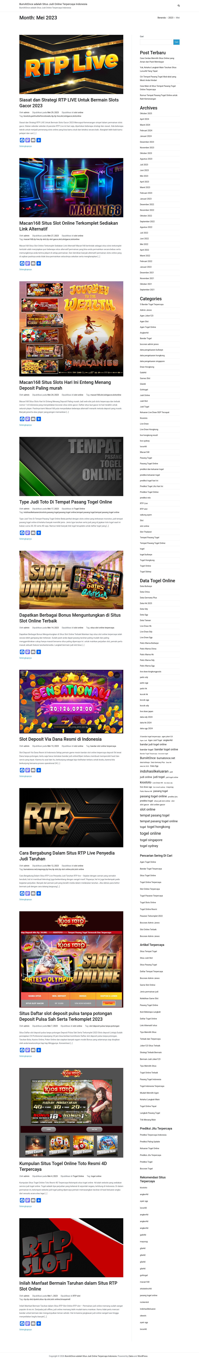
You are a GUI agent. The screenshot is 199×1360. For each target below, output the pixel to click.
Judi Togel (144, 407)
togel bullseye (146, 554)
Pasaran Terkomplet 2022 (151, 916)
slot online (78, 112)
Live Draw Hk (145, 626)
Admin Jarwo (146, 310)
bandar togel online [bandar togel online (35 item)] (166, 749)
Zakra (131, 1356)
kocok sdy (144, 706)
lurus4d (143, 446)
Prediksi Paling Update (150, 1142)
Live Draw (144, 424)
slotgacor (68, 116)
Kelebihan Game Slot (149, 998)
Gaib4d (143, 372)
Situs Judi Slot (146, 958)
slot (62, 116)
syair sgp (144, 1201)
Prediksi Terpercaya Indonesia (153, 1135)
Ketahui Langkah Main (150, 1099)
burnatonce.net (30, 869)
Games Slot (145, 378)
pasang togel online (67, 512)
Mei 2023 (144, 176)
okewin (143, 1316)
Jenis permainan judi (149, 992)
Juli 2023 (144, 165)
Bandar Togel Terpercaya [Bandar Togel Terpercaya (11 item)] (148, 754)
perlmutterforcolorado (41, 116)
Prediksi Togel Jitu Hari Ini (151, 486)
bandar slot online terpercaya (103, 746)
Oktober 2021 (146, 284)
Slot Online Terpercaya (150, 889)
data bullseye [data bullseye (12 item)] (145, 762)
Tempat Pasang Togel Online (152, 543)
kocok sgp (144, 700)
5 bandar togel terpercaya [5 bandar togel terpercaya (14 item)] (150, 736)
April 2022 (144, 250)
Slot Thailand (145, 532)
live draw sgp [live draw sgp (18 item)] (146, 787)
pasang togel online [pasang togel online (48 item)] (153, 796)
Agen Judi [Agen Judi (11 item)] (143, 740)
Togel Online (79, 509)
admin (26, 112)
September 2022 (147, 221)
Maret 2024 (145, 125)
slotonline (77, 116)
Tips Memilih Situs (148, 1032)
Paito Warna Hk (147, 654)
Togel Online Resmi (148, 909)
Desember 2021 (147, 273)
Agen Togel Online (148, 327)
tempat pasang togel (86, 512)
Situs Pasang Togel (148, 965)
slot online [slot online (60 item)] (147, 809)
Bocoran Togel (146, 1169)
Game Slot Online (147, 985)
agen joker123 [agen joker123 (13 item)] (167, 736)
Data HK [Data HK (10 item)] (168, 762)
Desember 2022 (147, 204)
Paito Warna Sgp (147, 666)
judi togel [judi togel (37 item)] (159, 777)
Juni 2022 (144, 238)
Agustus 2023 (146, 159)
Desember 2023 (147, 142)
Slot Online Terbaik (148, 929)
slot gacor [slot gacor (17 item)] (144, 804)
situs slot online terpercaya (102, 628)
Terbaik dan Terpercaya (150, 1039)
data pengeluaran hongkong (152, 355)
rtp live (57, 116)
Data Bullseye (146, 586)
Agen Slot (144, 321)
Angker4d (144, 333)
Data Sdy (144, 609)
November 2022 (147, 210)
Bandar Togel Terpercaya (151, 869)
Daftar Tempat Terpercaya (151, 971)
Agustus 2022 (146, 227)
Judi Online (145, 395)
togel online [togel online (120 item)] (150, 833)
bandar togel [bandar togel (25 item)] (146, 749)
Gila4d (143, 384)
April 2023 (144, 182)
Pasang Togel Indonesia (150, 1079)
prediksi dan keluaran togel (152, 469)
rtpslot (36, 1299)
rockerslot (144, 1302)
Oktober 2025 (146, 113)
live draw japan (146, 711)
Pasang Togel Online (149, 463)
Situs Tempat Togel (148, 951)
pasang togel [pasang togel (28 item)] (160, 791)
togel (142, 549)
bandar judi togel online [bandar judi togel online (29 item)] (153, 744)
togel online (96, 1176)
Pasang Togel (146, 458)
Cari (142, 36)
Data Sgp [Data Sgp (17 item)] (154, 766)
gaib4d (143, 1235)
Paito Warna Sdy (147, 660)
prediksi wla (145, 498)
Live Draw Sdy (146, 632)
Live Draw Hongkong (149, 429)
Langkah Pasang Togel (150, 1113)
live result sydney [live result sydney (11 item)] (159, 787)
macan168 (28, 239)
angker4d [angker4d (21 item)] (167, 740)
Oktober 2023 (146, 153)
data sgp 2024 (146, 728)
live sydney (145, 441)
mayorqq (41, 869)
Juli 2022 (144, 233)
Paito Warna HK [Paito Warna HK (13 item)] (146, 791)
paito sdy (144, 677)
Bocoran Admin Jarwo (150, 923)
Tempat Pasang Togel (149, 537)
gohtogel (144, 1275)
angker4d (144, 1194)
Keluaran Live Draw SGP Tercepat (154, 412)
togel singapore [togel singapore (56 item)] (151, 840)
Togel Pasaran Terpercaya (151, 896)
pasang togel (53, 512)
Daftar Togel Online (148, 1019)
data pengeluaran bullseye (151, 350)
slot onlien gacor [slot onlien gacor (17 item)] (157, 804)
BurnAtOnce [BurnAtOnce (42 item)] (148, 758)
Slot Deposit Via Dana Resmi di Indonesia (60, 739)
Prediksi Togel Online (149, 492)
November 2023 (147, 147)
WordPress (142, 1356)
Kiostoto (143, 418)
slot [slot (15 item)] (172, 801)
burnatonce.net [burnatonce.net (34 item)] (166, 758)
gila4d (142, 1248)
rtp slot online (65, 869)
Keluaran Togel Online (149, 1148)
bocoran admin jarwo (149, 344)
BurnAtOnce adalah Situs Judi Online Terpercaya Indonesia (53, 4)
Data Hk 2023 (146, 603)
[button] (179, 6)
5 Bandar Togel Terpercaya (151, 304)
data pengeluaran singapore (152, 361)
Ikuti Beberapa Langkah (150, 1012)
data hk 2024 (145, 723)
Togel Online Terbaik (149, 1073)
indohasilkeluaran (31, 512)
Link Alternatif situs (148, 1025)
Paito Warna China (148, 649)
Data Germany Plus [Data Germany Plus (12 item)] (158, 762)
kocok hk (144, 694)
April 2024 (144, 119)
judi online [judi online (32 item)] (146, 777)
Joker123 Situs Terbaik (150, 1046)
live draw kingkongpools (150, 672)
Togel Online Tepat (148, 1106)
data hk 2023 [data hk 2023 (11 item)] (144, 766)
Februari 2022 (146, 261)
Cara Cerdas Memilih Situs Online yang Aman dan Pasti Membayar (157, 60)
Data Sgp (144, 615)
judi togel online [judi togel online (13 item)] (172, 777)
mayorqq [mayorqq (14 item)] (169, 787)
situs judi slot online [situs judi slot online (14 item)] (162, 801)
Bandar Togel (146, 338)
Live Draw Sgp (146, 637)
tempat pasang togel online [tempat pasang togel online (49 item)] (159, 821)
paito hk (143, 688)
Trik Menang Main (148, 1120)
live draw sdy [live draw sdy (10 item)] (168, 783)
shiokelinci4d (146, 1289)
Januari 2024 (146, 136)
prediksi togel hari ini (149, 481)
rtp (52, 116)
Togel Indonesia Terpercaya (152, 1086)
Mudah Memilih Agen (149, 1093)
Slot (141, 520)
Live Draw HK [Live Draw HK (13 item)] (158, 783)
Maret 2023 (145, 187)
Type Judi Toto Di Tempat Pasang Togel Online (65, 502)
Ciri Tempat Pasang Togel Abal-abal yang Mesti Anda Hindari (158, 79)
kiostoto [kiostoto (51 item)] (145, 782)
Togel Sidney (145, 572)
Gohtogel (144, 390)
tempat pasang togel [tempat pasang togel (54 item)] (154, 815)
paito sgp (144, 683)
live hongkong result (149, 435)
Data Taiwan (145, 620)
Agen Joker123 (146, 316)
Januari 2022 (146, 267)
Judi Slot (144, 401)
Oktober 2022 (146, 216)
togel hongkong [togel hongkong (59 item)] (158, 827)
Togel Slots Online (148, 902)
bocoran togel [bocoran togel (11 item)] (163, 754)
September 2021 (147, 290)
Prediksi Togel (146, 1162)
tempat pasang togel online (107, 512)
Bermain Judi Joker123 (150, 1059)
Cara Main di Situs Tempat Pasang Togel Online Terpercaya (158, 88)
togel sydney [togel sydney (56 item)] (149, 846)
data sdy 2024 (146, 717)
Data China (145, 592)
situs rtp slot (44, 1299)
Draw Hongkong (147, 367)
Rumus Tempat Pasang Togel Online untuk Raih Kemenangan (158, 97)
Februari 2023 (146, 193)
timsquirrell (65, 1299)
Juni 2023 (144, 170)
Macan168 (144, 452)
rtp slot (43, 239)
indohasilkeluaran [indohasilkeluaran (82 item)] (154, 771)
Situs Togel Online (148, 875)
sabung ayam (146, 515)
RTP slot (76, 1296)
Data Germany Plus (148, 598)
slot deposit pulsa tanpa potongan (104, 1026)
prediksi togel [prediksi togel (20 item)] (146, 801)
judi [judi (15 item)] (171, 772)
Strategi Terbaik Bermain (151, 1052)
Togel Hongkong (147, 560)
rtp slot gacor (52, 239)
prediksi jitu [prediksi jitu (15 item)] (173, 797)
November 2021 (147, 278)
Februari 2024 (146, 130)
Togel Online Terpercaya (150, 882)
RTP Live (144, 503)
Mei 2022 (144, 244)
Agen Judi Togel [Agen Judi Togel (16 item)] (155, 740)
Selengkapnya (25, 146)
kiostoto (27, 116)
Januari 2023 (146, 199)
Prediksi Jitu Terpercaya (150, 1155)
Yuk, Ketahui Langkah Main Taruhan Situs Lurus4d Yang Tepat (158, 69)
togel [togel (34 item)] (143, 827)
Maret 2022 (145, 256)
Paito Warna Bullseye (149, 643)
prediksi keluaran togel (150, 475)
